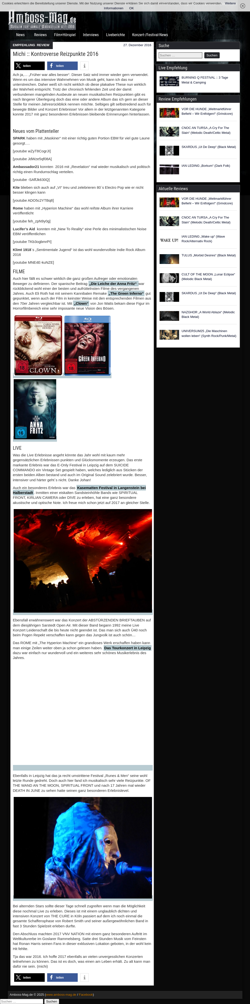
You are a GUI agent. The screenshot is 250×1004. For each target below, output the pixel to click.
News (20, 34)
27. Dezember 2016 (137, 45)
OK (131, 8)
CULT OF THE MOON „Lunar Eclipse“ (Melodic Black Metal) (208, 276)
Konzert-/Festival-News (150, 34)
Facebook (86, 994)
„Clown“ (81, 303)
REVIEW (43, 45)
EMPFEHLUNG (24, 45)
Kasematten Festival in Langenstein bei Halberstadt (79, 490)
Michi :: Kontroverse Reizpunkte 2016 (55, 54)
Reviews (40, 34)
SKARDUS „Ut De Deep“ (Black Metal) (209, 147)
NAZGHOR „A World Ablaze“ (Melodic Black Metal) (208, 314)
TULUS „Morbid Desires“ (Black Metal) (209, 255)
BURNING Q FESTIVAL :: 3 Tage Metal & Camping (205, 80)
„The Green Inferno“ (126, 293)
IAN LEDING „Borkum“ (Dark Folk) (206, 165)
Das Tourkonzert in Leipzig (127, 648)
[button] (29, 66)
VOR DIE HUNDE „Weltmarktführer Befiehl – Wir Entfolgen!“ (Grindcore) (207, 111)
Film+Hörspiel (65, 34)
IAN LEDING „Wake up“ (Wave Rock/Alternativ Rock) (203, 239)
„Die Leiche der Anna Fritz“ (113, 284)
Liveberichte (115, 34)
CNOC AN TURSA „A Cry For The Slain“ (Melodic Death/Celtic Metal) (206, 130)
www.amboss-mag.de (61, 994)
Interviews (91, 34)
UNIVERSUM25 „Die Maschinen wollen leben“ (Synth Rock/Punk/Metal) (209, 333)
